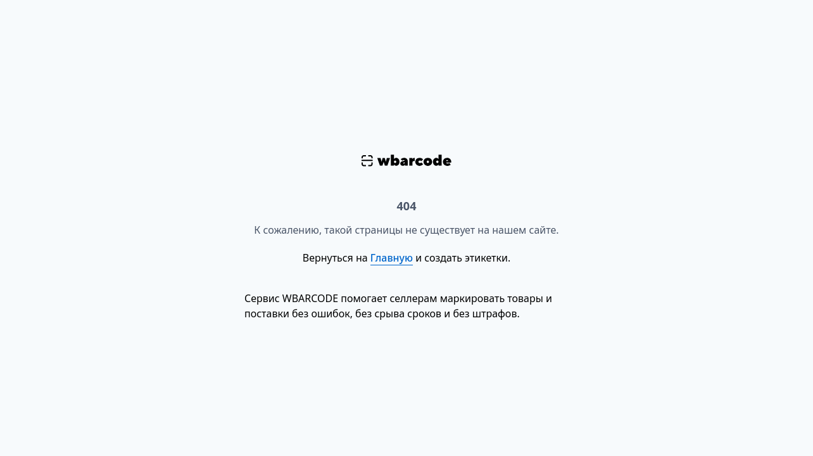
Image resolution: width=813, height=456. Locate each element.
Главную (391, 258)
